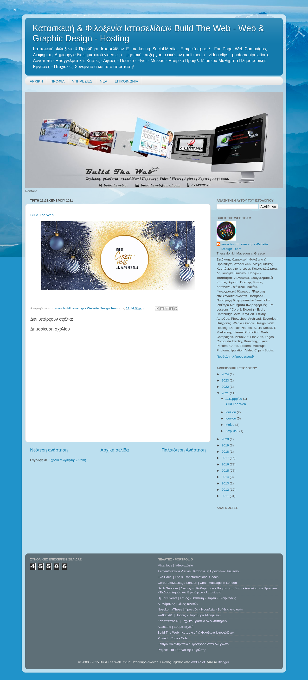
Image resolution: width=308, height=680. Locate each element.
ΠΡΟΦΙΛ (58, 81)
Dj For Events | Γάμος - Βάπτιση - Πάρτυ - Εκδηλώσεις (197, 598)
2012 (226, 489)
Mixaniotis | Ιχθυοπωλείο (175, 565)
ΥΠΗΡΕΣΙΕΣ (82, 81)
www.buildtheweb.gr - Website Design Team (244, 246)
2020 (226, 439)
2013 (226, 483)
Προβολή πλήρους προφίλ (235, 356)
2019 (226, 445)
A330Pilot (198, 662)
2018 (226, 451)
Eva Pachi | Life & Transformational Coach (188, 577)
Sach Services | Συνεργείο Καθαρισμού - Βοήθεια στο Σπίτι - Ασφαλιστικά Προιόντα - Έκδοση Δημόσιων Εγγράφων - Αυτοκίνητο (217, 590)
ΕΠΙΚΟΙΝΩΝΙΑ (126, 81)
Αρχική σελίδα (115, 449)
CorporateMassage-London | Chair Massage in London (197, 583)
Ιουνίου (231, 418)
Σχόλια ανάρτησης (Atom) (67, 460)
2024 (226, 374)
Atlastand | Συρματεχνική (175, 627)
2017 (226, 458)
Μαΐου (230, 424)
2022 (226, 386)
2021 (226, 393)
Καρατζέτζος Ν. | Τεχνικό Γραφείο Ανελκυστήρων (192, 621)
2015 (226, 470)
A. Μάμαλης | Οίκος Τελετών (178, 604)
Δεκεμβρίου (234, 398)
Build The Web (42, 215)
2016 (226, 464)
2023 (226, 380)
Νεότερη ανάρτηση (49, 449)
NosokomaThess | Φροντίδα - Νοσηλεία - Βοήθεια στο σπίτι (200, 609)
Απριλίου (232, 431)
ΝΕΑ (103, 81)
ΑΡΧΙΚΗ (36, 81)
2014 (226, 477)
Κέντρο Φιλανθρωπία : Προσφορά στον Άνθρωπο (193, 644)
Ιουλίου (231, 412)
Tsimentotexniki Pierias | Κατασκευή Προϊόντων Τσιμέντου (199, 571)
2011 (226, 496)
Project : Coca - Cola (173, 638)
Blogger (223, 662)
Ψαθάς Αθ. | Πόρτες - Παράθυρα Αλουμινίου (189, 615)
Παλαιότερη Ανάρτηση (183, 449)
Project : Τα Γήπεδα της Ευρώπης (182, 650)
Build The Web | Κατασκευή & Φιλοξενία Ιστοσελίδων (196, 632)
